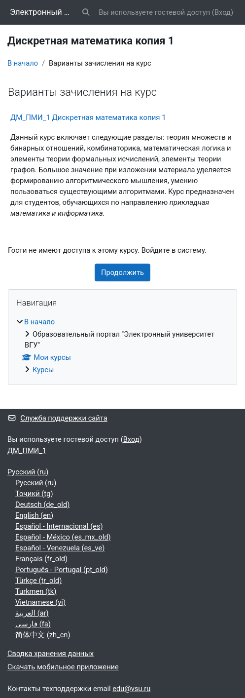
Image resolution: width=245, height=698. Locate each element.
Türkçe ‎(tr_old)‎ (38, 580)
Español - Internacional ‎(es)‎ (59, 526)
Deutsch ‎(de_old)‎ (42, 504)
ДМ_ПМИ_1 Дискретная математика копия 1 (88, 117)
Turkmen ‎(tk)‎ (35, 591)
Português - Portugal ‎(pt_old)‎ (61, 569)
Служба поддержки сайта (57, 418)
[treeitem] (122, 345)
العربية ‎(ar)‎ (32, 613)
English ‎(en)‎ (34, 515)
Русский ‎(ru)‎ (27, 471)
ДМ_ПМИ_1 (26, 450)
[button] (86, 12)
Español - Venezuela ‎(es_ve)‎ (60, 547)
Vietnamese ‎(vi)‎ (40, 602)
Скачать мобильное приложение (63, 666)
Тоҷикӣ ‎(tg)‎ (34, 493)
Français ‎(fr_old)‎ (41, 558)
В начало (22, 63)
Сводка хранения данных (50, 653)
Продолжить (122, 272)
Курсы (43, 369)
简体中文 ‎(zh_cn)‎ (42, 634)
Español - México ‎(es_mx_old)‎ (63, 537)
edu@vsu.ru (131, 688)
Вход (222, 12)
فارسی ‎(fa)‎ (33, 624)
